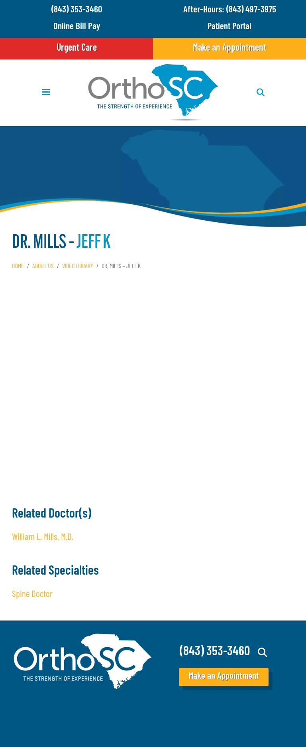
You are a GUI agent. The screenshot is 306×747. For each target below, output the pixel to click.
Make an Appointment (229, 48)
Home (18, 266)
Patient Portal (230, 27)
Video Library (77, 266)
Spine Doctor (32, 594)
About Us (43, 266)
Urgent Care (77, 48)
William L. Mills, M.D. (42, 537)
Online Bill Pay (76, 27)
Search (263, 652)
